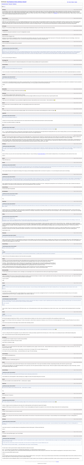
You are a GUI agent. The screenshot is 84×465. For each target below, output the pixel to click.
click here (57, 461)
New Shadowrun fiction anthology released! (16, 1)
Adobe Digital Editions (41, 153)
